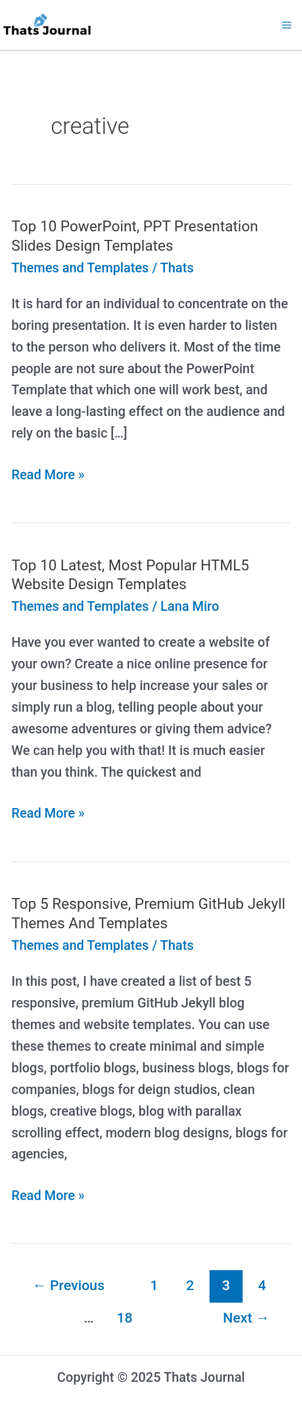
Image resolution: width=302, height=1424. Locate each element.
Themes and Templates (80, 268)
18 (124, 1317)
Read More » (47, 475)
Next (246, 1317)
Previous (68, 1285)
